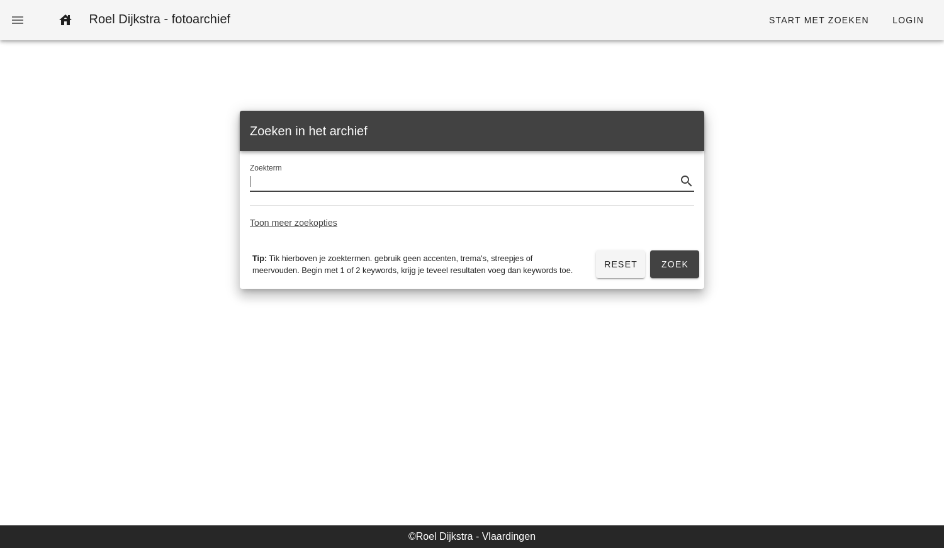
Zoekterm (266, 168)
